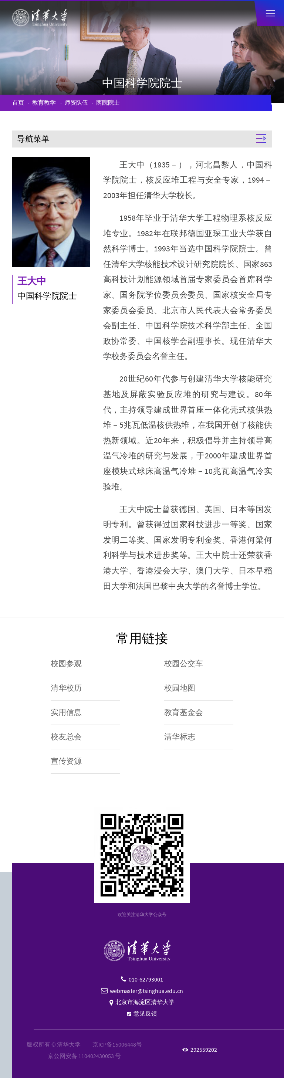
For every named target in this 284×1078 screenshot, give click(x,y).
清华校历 (66, 688)
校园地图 (179, 688)
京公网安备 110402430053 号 (84, 1056)
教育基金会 (183, 712)
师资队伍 (76, 102)
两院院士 (108, 102)
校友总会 (66, 737)
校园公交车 (183, 663)
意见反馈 (145, 1013)
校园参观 (66, 663)
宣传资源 (66, 761)
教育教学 (44, 102)
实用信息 (66, 712)
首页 (18, 102)
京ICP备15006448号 (117, 1044)
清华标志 (179, 737)
